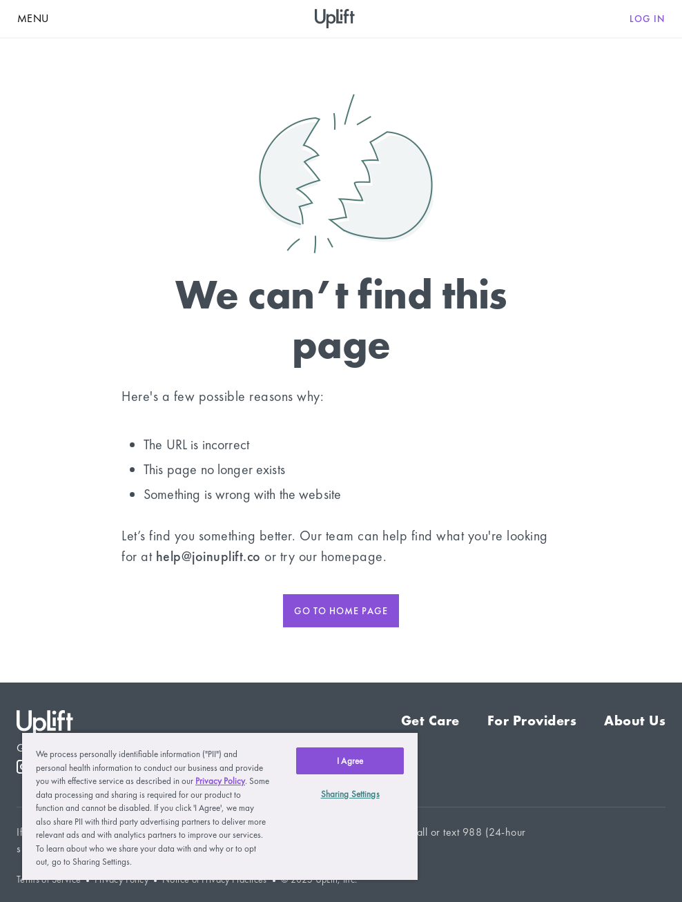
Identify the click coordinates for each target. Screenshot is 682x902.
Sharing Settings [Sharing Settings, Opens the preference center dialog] (350, 794)
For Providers (532, 720)
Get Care (430, 720)
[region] (220, 806)
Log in (647, 18)
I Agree (350, 761)
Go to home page (341, 611)
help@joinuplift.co (208, 556)
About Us (634, 720)
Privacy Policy (220, 781)
